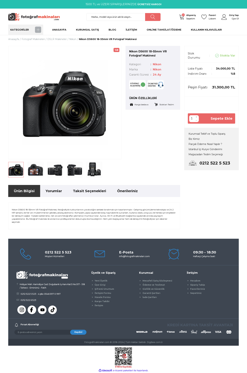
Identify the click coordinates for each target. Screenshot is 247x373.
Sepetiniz (196, 293)
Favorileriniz (197, 289)
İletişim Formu (103, 293)
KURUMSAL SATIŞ (87, 29)
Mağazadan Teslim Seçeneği (206, 154)
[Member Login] (224, 17)
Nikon (157, 64)
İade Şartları (150, 297)
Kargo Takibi (102, 301)
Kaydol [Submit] (78, 332)
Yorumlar (54, 191)
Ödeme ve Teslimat (154, 285)
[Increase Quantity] (196, 117)
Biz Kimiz (194, 138)
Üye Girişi (100, 285)
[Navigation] (25, 30)
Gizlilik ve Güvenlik (153, 289)
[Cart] (181, 17)
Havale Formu (103, 297)
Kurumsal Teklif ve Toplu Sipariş (207, 133)
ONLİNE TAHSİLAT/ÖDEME (164, 29)
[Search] (123, 17)
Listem (212, 17)
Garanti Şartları (151, 293)
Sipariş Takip (197, 285)
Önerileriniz (127, 191)
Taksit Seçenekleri (89, 191)
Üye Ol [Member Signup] (235, 18)
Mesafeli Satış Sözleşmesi (157, 280)
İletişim (99, 305)
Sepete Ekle (221, 118)
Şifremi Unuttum (104, 289)
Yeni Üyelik (101, 280)
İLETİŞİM (131, 29)
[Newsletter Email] (50, 332)
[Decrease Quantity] (196, 120)
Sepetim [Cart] (191, 17)
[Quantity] (191, 118)
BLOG (112, 29)
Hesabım (195, 280)
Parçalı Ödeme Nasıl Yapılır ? (205, 144)
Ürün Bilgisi (24, 191)
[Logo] (35, 16)
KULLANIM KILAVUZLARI (206, 29)
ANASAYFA (59, 29)
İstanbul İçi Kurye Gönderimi (205, 149)
